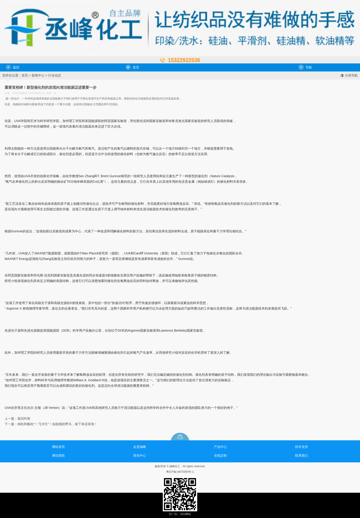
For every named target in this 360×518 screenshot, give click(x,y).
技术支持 (301, 447)
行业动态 (54, 75)
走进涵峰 (139, 447)
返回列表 (23, 418)
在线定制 (220, 455)
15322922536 (184, 60)
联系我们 (301, 455)
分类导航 (351, 75)
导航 (305, 67)
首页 (132, 67)
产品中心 (220, 447)
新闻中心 (38, 75)
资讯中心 (139, 455)
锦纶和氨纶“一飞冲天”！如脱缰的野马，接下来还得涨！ (57, 424)
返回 (12, 67)
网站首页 (58, 447)
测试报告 (58, 455)
